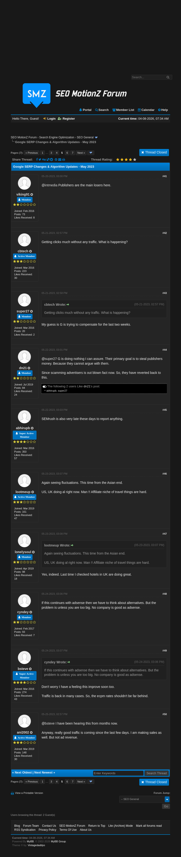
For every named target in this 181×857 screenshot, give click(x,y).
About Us (85, 829)
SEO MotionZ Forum (24, 137)
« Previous (31, 152)
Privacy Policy (47, 829)
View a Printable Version (29, 792)
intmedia (51, 185)
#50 (165, 714)
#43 (165, 293)
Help (163, 110)
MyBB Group (58, 841)
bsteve (23, 669)
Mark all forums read (149, 825)
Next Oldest (23, 772)
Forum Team (31, 825)
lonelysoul (23, 552)
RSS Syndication (25, 829)
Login (49, 118)
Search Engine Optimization (56, 137)
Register (66, 118)
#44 (165, 349)
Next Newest (43, 772)
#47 (165, 533)
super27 (23, 311)
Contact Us (49, 825)
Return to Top (96, 825)
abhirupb (51, 390)
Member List (123, 110)
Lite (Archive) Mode (120, 825)
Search (102, 110)
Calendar (146, 110)
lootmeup (23, 492)
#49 (165, 650)
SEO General (85, 137)
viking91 (22, 194)
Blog (17, 825)
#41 (165, 176)
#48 (165, 593)
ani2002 (23, 732)
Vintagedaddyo (36, 845)
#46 (165, 473)
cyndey (23, 612)
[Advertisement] (90, 35)
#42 (165, 233)
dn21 (23, 368)
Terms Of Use (68, 829)
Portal (85, 110)
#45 (165, 409)
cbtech (23, 251)
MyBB (30, 841)
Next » (81, 152)
